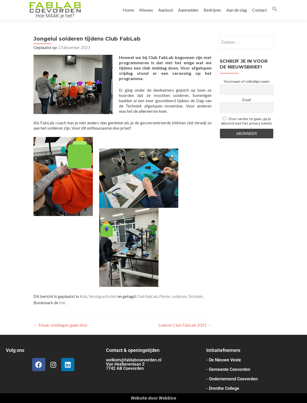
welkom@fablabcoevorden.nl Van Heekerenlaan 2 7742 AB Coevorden (133, 364)
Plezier (165, 296)
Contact (259, 9)
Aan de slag (236, 9)
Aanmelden (188, 9)
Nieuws (146, 9)
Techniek (195, 296)
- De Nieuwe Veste (223, 359)
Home (128, 9)
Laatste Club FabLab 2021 (185, 324)
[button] (274, 9)
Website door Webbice (153, 398)
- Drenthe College (222, 388)
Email (246, 99)
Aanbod (165, 9)
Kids (83, 296)
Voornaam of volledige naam (247, 81)
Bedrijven (212, 9)
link (62, 302)
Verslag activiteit (103, 296)
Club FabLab (146, 296)
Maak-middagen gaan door (60, 324)
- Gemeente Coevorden (228, 369)
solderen (179, 296)
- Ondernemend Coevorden (232, 378)
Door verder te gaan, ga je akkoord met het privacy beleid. (246, 120)
